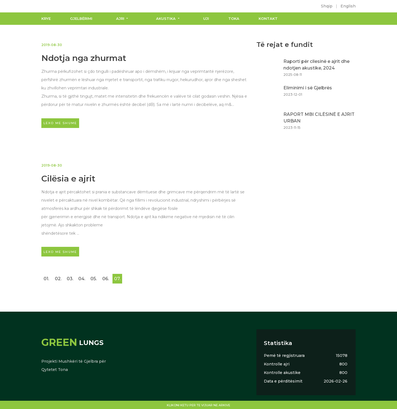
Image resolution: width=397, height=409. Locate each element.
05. (93, 278)
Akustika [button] (166, 18)
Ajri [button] (120, 18)
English (348, 6)
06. (105, 278)
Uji (206, 18)
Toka (233, 18)
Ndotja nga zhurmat (83, 58)
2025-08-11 (292, 75)
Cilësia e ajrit (68, 178)
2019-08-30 (51, 45)
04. (81, 278)
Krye (46, 18)
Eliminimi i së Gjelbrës (307, 87)
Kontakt (268, 18)
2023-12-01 (292, 94)
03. (70, 278)
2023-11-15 (292, 127)
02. (58, 278)
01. (46, 278)
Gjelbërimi (81, 18)
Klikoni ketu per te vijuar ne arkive (198, 405)
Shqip (326, 6)
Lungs (72, 343)
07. (117, 278)
